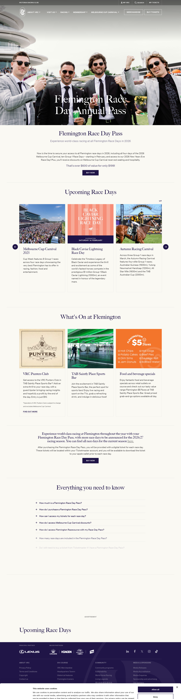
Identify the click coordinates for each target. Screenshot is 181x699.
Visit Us (52, 12)
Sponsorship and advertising (145, 679)
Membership (80, 12)
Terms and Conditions (28, 671)
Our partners (138, 682)
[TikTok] (156, 652)
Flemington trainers (65, 679)
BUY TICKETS (153, 12)
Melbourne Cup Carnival (105, 12)
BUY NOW (90, 177)
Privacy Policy (25, 667)
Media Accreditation (141, 671)
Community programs (104, 667)
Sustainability (101, 671)
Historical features (65, 675)
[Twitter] (142, 652)
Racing (65, 12)
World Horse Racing (103, 675)
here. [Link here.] (131, 446)
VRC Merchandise (64, 667)
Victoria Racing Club (29, 3)
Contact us (23, 679)
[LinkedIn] (127, 652)
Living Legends (101, 679)
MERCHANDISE (133, 12)
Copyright (23, 675)
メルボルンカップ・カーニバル (108, 686)
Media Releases (139, 667)
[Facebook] (134, 652)
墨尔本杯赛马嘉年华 (103, 682)
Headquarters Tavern (66, 671)
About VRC (34, 12)
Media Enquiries (140, 675)
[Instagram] (149, 652)
